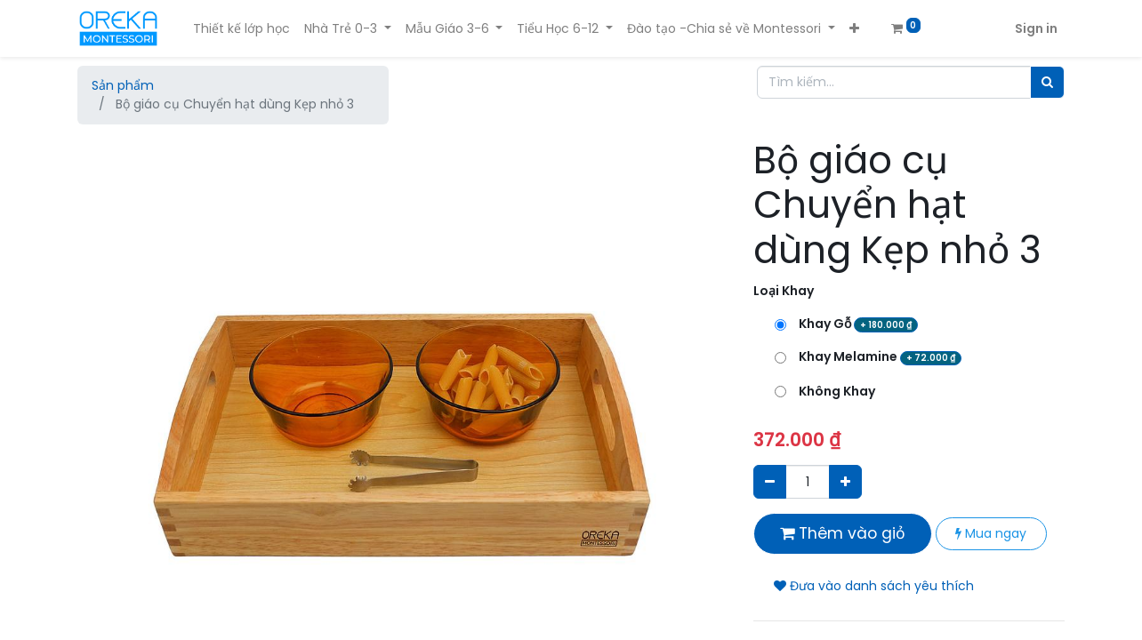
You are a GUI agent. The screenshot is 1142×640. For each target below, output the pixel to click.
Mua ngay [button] (990, 533)
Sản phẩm (123, 85)
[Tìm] (1047, 82)
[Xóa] (769, 481)
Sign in (1036, 28)
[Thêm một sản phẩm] (845, 481)
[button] (854, 28)
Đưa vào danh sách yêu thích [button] (874, 586)
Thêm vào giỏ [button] (842, 533)
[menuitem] (241, 28)
